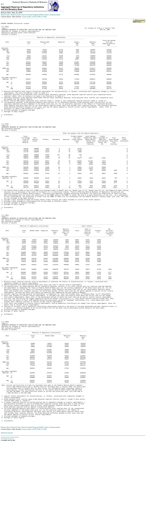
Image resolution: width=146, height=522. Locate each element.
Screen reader (26, 17)
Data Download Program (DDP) (32, 15)
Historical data (16, 15)
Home (2, 517)
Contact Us (11, 519)
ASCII (34, 17)
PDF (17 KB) (42, 17)
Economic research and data (12, 517)
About (46, 15)
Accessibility (4, 519)
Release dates (5, 15)
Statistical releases (7, 513)
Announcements (54, 15)
